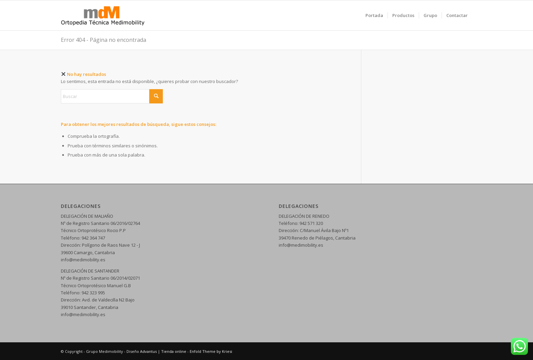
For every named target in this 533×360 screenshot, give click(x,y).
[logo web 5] (103, 15)
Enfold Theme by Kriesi (211, 351)
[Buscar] (112, 96)
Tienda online (173, 351)
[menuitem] (374, 15)
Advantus (148, 351)
